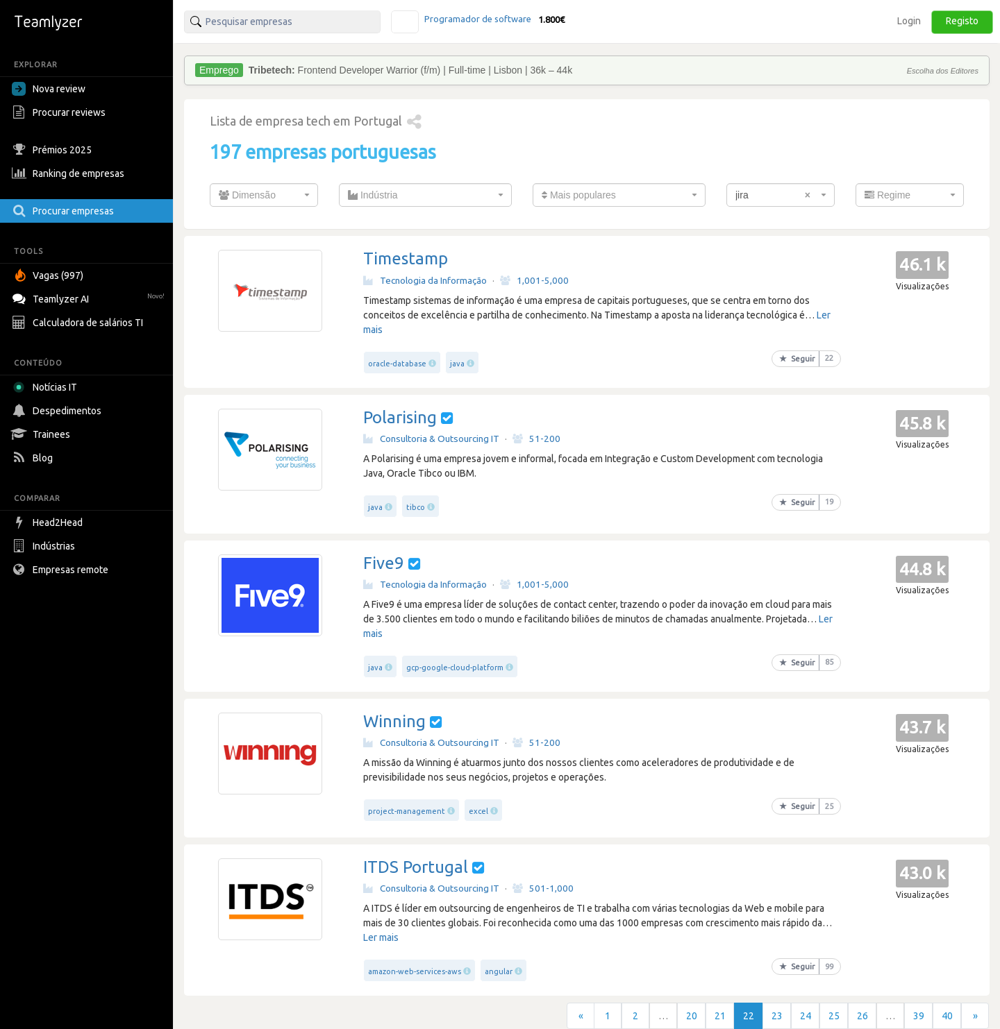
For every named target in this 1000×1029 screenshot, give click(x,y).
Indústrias (45, 546)
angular (498, 971)
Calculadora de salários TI (79, 322)
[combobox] (264, 195)
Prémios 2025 (53, 149)
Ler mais (381, 937)
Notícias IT (47, 387)
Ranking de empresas (69, 173)
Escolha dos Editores (942, 71)
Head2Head (49, 522)
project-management (406, 811)
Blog (34, 458)
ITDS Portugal (415, 867)
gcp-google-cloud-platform (454, 667)
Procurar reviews (60, 112)
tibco (415, 507)
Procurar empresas (64, 210)
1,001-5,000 (534, 280)
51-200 (536, 438)
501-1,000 (543, 888)
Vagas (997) (49, 275)
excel (478, 811)
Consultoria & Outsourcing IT (431, 438)
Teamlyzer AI (90, 297)
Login (909, 20)
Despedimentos (58, 410)
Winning (394, 721)
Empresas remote (61, 569)
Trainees (42, 434)
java (457, 363)
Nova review (48, 89)
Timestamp (405, 258)
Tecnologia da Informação (425, 280)
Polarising (400, 417)
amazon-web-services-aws (414, 971)
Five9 (383, 563)
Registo (962, 20)
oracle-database (397, 363)
